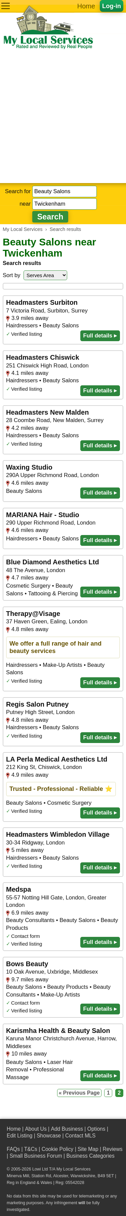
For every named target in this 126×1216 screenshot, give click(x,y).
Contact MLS (80, 1135)
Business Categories (90, 1156)
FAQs (13, 1149)
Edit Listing (19, 1135)
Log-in (111, 5)
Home (86, 6)
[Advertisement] (63, 116)
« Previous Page (79, 1093)
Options (96, 1129)
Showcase (49, 1135)
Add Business (67, 1129)
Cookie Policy (58, 1149)
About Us (35, 1129)
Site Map (88, 1149)
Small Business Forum (35, 1156)
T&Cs (30, 1149)
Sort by (11, 275)
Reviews (112, 1149)
